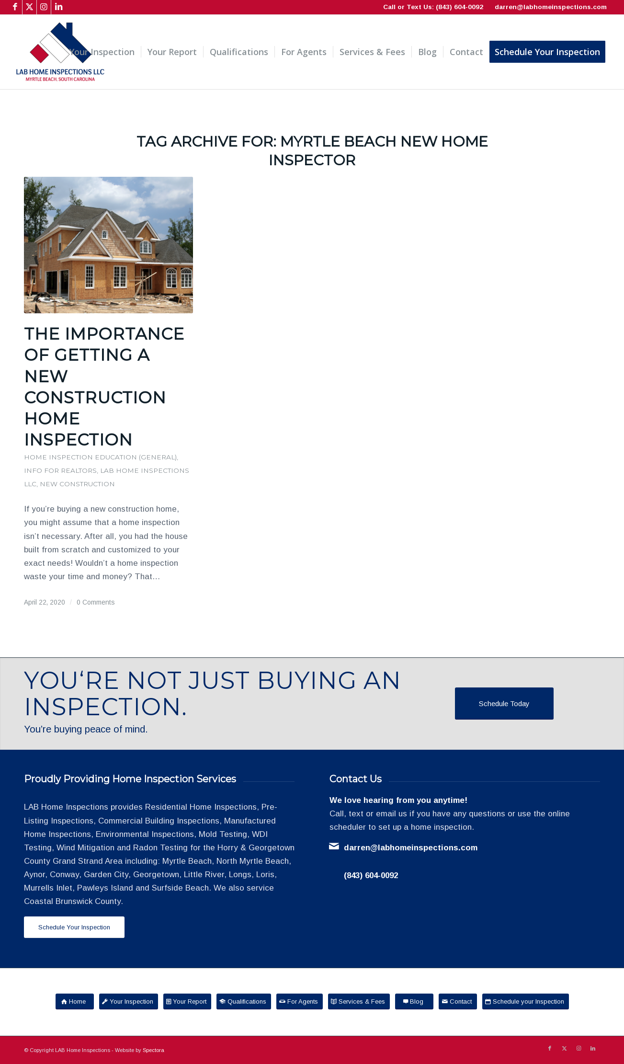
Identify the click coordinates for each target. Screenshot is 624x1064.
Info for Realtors (60, 470)
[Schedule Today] (504, 703)
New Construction (77, 484)
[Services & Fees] (359, 1001)
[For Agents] (299, 1001)
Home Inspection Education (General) (100, 457)
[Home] (75, 1001)
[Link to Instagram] (44, 7)
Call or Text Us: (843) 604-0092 (433, 7)
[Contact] (458, 1001)
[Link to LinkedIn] (58, 7)
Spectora (153, 1050)
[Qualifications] (243, 1001)
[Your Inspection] (128, 1001)
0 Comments (96, 602)
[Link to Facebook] (15, 7)
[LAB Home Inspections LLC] (60, 52)
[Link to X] (29, 7)
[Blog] (414, 1001)
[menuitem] (102, 52)
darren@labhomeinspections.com (551, 7)
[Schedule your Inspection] (525, 1001)
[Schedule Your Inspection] (74, 927)
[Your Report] (187, 1001)
